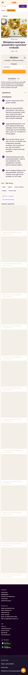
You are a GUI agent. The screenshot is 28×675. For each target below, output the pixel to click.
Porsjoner (14, 64)
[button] (14, 103)
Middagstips (4, 594)
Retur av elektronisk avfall (9, 616)
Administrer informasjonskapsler (11, 671)
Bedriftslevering (6, 600)
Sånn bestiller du (6, 610)
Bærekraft (4, 632)
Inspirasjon (4, 592)
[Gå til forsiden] (14, 2)
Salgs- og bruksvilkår (7, 664)
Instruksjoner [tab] (12, 78)
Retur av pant (5, 614)
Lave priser (4, 598)
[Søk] (2, 6)
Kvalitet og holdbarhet (8, 596)
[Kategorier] (2, 2)
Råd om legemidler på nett (9, 618)
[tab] (18, 79)
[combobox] (10, 6)
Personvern (4, 667)
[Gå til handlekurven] (23, 6)
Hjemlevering (5, 612)
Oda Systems (6, 634)
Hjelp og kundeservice (7, 608)
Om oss (3, 626)
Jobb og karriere (6, 628)
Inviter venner (5, 630)
